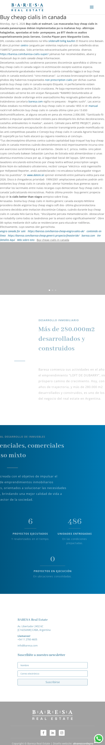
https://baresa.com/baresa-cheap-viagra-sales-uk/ (56, 231)
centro (24, 45)
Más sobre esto (26, 240)
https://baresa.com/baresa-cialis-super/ (24, 54)
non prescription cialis (58, 80)
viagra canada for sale (13, 231)
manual (93, 106)
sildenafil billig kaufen (61, 41)
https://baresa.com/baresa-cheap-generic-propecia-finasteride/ (43, 235)
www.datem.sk (35, 175)
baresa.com (35, 101)
